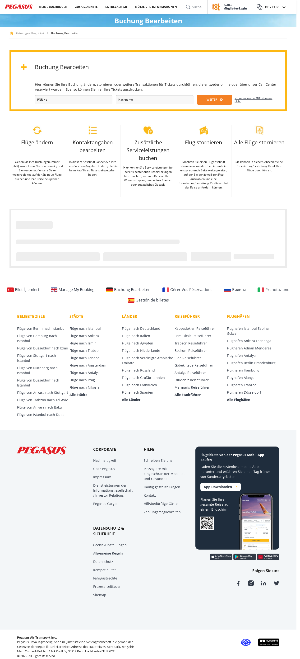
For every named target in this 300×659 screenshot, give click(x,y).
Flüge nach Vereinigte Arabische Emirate (147, 360)
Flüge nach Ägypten (137, 343)
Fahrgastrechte (105, 578)
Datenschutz (103, 561)
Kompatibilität (104, 570)
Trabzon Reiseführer (191, 343)
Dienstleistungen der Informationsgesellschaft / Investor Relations (113, 490)
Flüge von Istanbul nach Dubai (41, 414)
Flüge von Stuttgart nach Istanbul (36, 358)
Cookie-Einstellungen (110, 545)
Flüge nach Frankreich (139, 385)
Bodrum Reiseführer (191, 350)
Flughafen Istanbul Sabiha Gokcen (248, 331)
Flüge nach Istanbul (85, 328)
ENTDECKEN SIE (116, 7)
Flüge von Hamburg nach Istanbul (37, 338)
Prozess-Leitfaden (107, 586)
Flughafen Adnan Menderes (249, 348)
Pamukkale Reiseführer (193, 336)
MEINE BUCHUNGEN (53, 7)
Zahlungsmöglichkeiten (162, 512)
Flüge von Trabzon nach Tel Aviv (42, 400)
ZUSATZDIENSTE (86, 7)
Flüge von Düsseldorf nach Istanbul (38, 382)
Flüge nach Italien (136, 336)
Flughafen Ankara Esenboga (249, 341)
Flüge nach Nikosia (84, 387)
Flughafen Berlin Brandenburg (251, 363)
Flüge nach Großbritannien (143, 377)
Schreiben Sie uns (158, 460)
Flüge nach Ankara (84, 336)
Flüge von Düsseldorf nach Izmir (42, 348)
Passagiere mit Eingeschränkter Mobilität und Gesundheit (164, 473)
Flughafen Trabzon (242, 385)
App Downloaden (220, 487)
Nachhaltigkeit (104, 460)
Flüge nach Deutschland (141, 328)
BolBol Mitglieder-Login (235, 7)
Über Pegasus (104, 468)
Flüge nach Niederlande (141, 350)
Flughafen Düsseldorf (244, 392)
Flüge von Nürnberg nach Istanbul (37, 370)
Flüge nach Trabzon (85, 350)
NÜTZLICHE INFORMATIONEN (156, 7)
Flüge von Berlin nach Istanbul (41, 328)
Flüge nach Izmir (82, 343)
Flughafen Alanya (240, 377)
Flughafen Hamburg (243, 370)
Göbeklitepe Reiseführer (194, 365)
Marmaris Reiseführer (192, 387)
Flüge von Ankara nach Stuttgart (42, 392)
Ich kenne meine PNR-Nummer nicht (253, 100)
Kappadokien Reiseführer (195, 328)
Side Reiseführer (188, 358)
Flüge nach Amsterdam (87, 365)
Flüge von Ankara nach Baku (39, 407)
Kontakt (150, 495)
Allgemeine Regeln (108, 553)
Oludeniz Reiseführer (192, 380)
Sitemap (99, 595)
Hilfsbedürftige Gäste (161, 503)
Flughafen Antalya (241, 355)
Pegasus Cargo (104, 503)
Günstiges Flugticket (30, 33)
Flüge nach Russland (138, 370)
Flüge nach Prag (82, 380)
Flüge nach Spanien (137, 392)
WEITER (215, 99)
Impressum (102, 477)
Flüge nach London (84, 358)
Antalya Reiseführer (190, 372)
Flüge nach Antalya (84, 372)
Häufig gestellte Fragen (162, 487)
